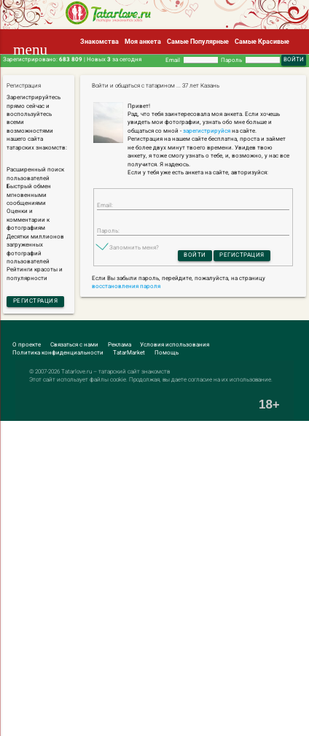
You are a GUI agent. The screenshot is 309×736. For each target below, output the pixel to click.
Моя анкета (143, 41)
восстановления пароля (126, 286)
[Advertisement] (154, 578)
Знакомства (99, 41)
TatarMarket (129, 352)
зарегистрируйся (206, 131)
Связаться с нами (74, 344)
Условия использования (174, 344)
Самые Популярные (198, 41)
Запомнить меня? (134, 247)
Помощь (166, 352)
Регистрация (35, 301)
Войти (195, 255)
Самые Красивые (262, 41)
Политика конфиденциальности (57, 352)
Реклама (119, 344)
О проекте (26, 344)
